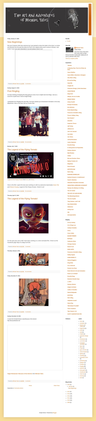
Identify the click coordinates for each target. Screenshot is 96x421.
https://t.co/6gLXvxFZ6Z (23, 242)
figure (81, 346)
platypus (82, 362)
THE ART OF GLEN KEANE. (74, 193)
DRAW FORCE (71, 99)
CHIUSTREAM (71, 91)
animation (82, 323)
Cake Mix (69, 83)
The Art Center (71, 190)
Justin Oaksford (71, 142)
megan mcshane (71, 287)
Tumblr (68, 41)
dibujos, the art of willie (73, 96)
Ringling (82, 366)
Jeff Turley (70, 126)
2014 (68, 391)
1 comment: (28, 246)
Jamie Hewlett (83, 351)
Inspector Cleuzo (71, 123)
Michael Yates (39, 373)
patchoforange (71, 169)
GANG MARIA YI (71, 257)
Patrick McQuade (71, 292)
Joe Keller (70, 134)
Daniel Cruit (70, 246)
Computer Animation (82, 343)
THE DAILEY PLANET (73, 306)
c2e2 (81, 330)
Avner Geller (70, 233)
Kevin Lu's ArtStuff (72, 273)
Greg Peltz (70, 263)
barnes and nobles (82, 325)
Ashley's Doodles (72, 228)
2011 (81, 321)
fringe (81, 348)
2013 (68, 393)
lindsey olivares (71, 150)
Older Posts (57, 385)
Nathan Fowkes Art (72, 161)
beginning (82, 328)
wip (68, 212)
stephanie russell (72, 300)
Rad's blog (70, 172)
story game (82, 370)
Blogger (54, 412)
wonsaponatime (71, 215)
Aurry (27, 179)
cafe (81, 332)
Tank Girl (82, 374)
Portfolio (82, 364)
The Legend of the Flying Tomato (22, 149)
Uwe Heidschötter (72, 204)
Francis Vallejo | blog (72, 115)
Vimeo (32, 179)
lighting (81, 353)
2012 (68, 396)
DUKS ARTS (70, 249)
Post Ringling (13, 91)
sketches (82, 368)
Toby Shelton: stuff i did (73, 201)
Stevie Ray (70, 303)
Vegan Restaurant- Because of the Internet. (19, 373)
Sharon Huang (14, 187)
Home (30, 385)
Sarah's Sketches (72, 180)
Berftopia (69, 238)
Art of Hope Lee (71, 225)
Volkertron (70, 206)
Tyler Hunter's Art (72, 311)
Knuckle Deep (71, 145)
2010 (68, 400)
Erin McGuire (70, 107)
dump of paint (71, 102)
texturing (82, 375)
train (81, 377)
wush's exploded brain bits (74, 314)
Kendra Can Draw (72, 268)
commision (82, 341)
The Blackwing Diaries (73, 196)
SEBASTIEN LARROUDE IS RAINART (77, 185)
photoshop (82, 360)
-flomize (69, 65)
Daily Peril (70, 94)
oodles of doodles (72, 289)
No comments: (28, 142)
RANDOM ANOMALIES (73, 174)
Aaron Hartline (71, 72)
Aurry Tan (56, 185)
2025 (68, 384)
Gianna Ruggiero (71, 260)
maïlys (69, 155)
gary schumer (83, 350)
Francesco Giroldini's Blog (74, 112)
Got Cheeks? (70, 118)
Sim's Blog (70, 297)
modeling (82, 355)
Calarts (81, 334)
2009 (68, 402)
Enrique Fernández (72, 104)
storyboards (83, 372)
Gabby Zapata (71, 254)
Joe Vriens (70, 137)
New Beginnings (14, 42)
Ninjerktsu (70, 163)
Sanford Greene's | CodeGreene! (76, 177)
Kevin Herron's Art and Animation (76, 271)
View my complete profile (72, 58)
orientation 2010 (84, 357)
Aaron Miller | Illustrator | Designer (76, 75)
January (71, 386)
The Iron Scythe (71, 198)
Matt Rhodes (70, 153)
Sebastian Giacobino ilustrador (75, 182)
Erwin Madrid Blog (72, 110)
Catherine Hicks (71, 241)
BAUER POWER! (71, 236)
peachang (70, 295)
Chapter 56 (70, 85)
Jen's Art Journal (71, 131)
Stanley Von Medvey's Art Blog (75, 188)
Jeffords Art (70, 128)
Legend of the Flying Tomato (15, 179)
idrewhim (69, 120)
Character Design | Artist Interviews (76, 88)
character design (84, 336)
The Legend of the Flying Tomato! (22, 198)
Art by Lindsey (71, 222)
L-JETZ (69, 281)
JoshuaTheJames (72, 139)
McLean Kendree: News (73, 158)
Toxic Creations (71, 308)
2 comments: (28, 83)
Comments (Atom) (18, 388)
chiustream (82, 339)
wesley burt (70, 209)
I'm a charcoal (71, 265)
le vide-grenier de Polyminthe (75, 147)
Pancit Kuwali (71, 166)
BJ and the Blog (71, 80)
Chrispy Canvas (71, 244)
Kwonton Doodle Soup (73, 279)
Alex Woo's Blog (71, 77)
